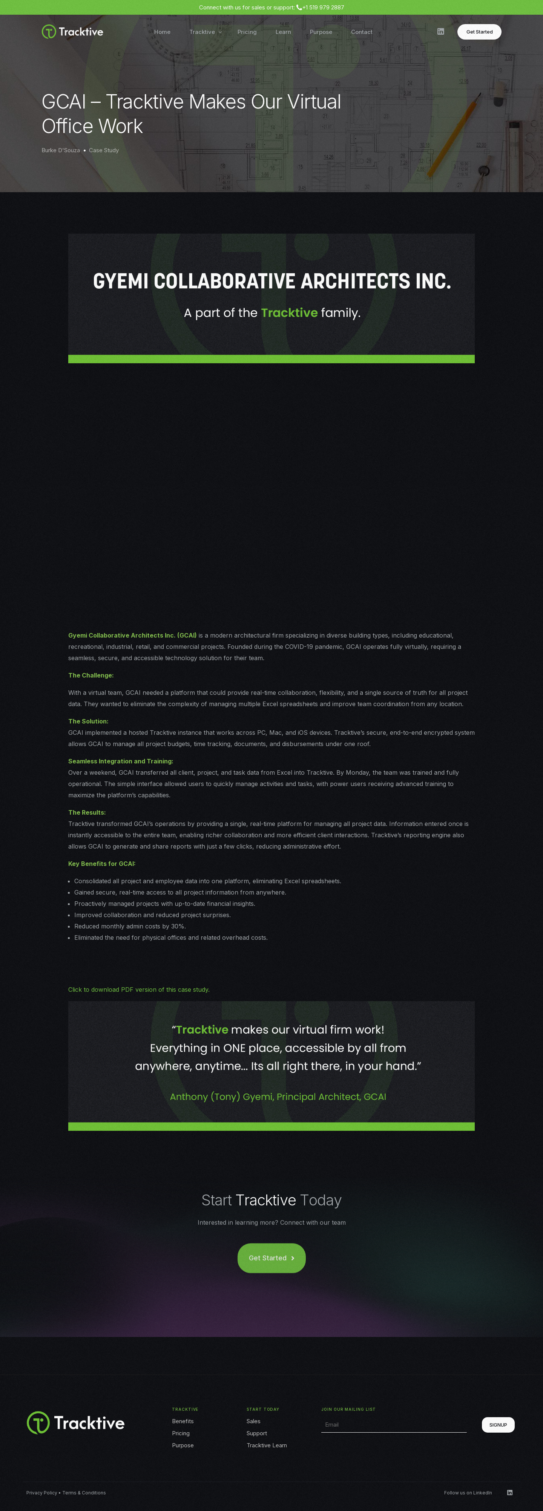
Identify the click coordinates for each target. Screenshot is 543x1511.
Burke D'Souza (60, 150)
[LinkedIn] (441, 31)
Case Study (104, 150)
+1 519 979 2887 (323, 7)
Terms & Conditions (84, 1493)
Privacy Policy (41, 1493)
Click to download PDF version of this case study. (139, 989)
